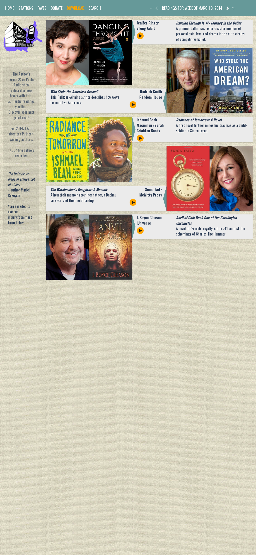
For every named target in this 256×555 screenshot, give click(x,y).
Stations (25, 8)
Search (95, 8)
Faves (42, 8)
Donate (57, 8)
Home (9, 8)
